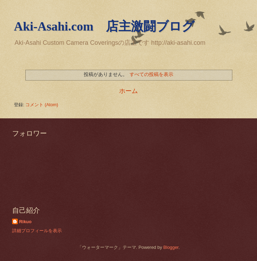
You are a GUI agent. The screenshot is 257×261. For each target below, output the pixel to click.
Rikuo (25, 221)
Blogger (171, 247)
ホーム (128, 90)
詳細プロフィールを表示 (37, 230)
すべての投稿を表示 (151, 74)
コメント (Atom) (41, 104)
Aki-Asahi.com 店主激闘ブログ (104, 26)
